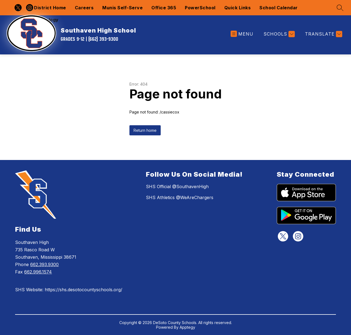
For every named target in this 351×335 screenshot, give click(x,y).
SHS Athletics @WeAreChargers (179, 197)
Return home (145, 130)
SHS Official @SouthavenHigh (177, 186)
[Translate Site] (323, 34)
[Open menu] (242, 34)
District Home (50, 7)
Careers (84, 7)
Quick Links (237, 7)
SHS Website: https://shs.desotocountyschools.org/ (68, 289)
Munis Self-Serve (122, 7)
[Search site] (340, 7)
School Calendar (278, 7)
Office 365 (163, 7)
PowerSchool (200, 7)
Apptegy (187, 327)
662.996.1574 (38, 272)
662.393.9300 (44, 264)
